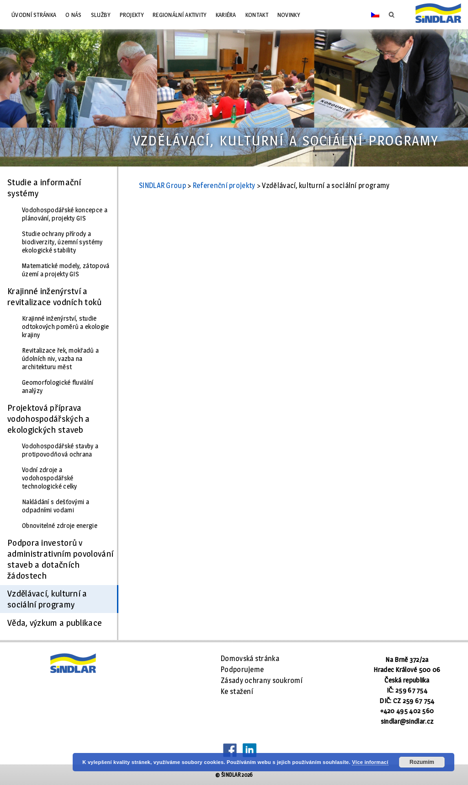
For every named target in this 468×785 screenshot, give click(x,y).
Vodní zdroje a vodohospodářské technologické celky (49, 478)
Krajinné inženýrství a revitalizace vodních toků (54, 296)
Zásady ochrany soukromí (262, 680)
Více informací (370, 762)
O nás (73, 14)
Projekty (132, 14)
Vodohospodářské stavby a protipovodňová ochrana (60, 450)
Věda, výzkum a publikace (54, 622)
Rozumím (422, 762)
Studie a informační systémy (44, 188)
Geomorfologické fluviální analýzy (58, 386)
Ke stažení (237, 691)
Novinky (288, 14)
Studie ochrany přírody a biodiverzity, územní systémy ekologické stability (62, 242)
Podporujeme (242, 669)
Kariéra (226, 14)
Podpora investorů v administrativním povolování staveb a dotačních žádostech (60, 559)
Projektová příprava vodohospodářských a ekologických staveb (48, 418)
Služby (101, 14)
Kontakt (256, 14)
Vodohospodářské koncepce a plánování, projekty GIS (64, 214)
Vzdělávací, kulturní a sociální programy (47, 599)
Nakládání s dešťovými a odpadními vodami (55, 506)
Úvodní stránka (33, 14)
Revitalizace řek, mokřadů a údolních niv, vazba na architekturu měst (60, 358)
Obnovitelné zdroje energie (59, 526)
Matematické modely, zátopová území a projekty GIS (65, 270)
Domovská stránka (250, 658)
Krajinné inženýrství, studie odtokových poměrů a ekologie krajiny (65, 326)
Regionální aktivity (180, 14)
